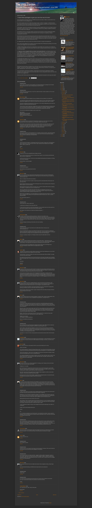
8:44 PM (21, 264)
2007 (62, 134)
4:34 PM (21, 211)
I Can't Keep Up (22, 428)
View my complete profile (64, 35)
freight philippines (23, 486)
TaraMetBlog (22, 337)
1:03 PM (21, 148)
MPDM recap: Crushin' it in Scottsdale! (68, 99)
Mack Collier (22, 173)
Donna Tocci (22, 119)
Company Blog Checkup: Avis (66, 111)
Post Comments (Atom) (25, 496)
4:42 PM (21, 223)
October (63, 93)
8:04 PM (21, 490)
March (63, 130)
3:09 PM (21, 387)
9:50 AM (21, 334)
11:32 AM (21, 468)
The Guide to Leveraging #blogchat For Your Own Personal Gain (70, 70)
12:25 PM (21, 128)
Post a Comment (21, 492)
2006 (62, 136)
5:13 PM (21, 246)
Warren (21, 239)
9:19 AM (21, 298)
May (63, 127)
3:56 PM (21, 170)
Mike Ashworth (22, 97)
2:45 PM (21, 377)
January (63, 133)
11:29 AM (21, 459)
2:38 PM (21, 358)
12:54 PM (21, 136)
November (63, 92)
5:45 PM (21, 432)
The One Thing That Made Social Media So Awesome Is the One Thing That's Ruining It (70, 48)
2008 (62, 89)
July (62, 124)
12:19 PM (21, 116)
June (63, 126)
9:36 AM (21, 320)
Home (37, 494)
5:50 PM (21, 416)
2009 (62, 88)
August (63, 123)
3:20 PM (21, 162)
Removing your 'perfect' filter (66, 96)
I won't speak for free (69, 62)
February (63, 131)
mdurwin (21, 435)
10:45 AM (21, 450)
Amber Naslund (22, 214)
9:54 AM (21, 425)
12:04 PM (21, 474)
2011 (62, 85)
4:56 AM (21, 443)
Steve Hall (21, 344)
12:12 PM (21, 87)
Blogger (50, 502)
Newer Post (19, 494)
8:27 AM (21, 278)
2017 (62, 84)
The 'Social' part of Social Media (67, 103)
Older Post (54, 494)
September (64, 122)
